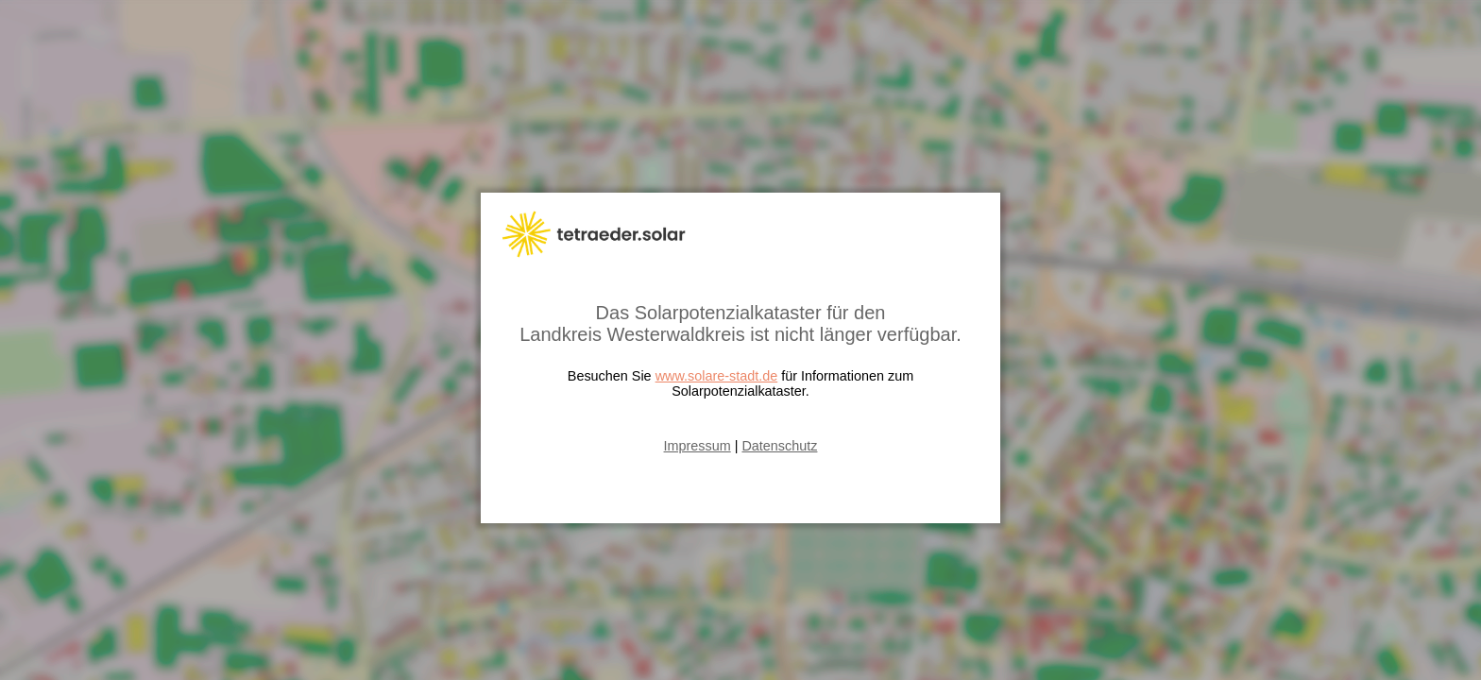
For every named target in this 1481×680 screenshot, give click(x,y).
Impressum (697, 445)
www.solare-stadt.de (716, 375)
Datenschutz (779, 445)
